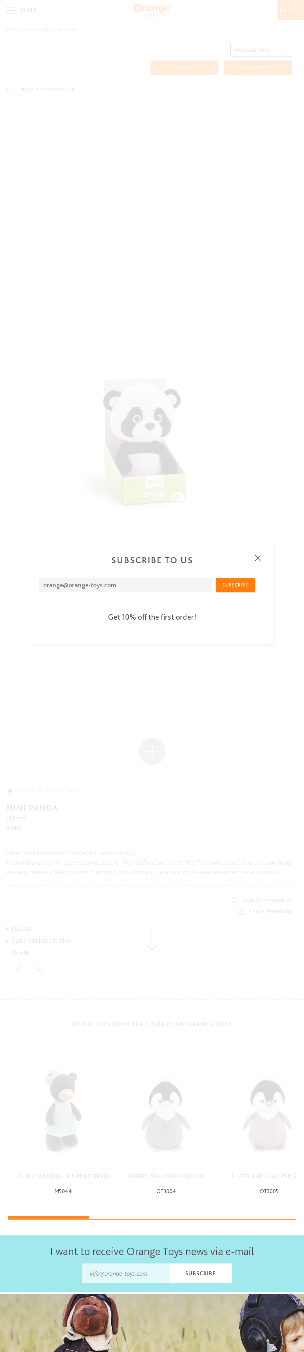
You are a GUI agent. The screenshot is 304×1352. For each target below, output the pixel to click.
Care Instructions (41, 941)
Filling (22, 929)
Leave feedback (265, 912)
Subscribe (200, 1273)
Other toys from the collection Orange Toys (152, 1024)
